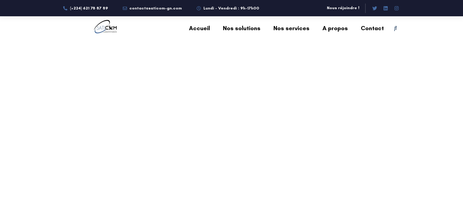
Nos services (291, 28)
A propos (335, 28)
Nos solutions (241, 28)
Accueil (199, 28)
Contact (372, 28)
